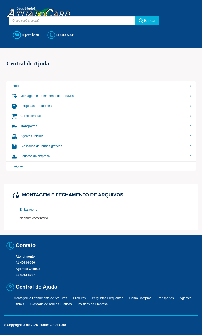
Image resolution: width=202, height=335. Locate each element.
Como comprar (26, 116)
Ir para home (26, 35)
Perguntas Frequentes (32, 106)
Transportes (24, 126)
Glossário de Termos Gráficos (51, 304)
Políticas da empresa (31, 156)
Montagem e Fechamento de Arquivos (43, 96)
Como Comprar (140, 298)
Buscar (147, 20)
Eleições (17, 166)
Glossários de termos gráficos (37, 146)
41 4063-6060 (60, 35)
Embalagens (28, 209)
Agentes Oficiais (27, 136)
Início (15, 86)
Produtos (79, 298)
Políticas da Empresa (93, 304)
